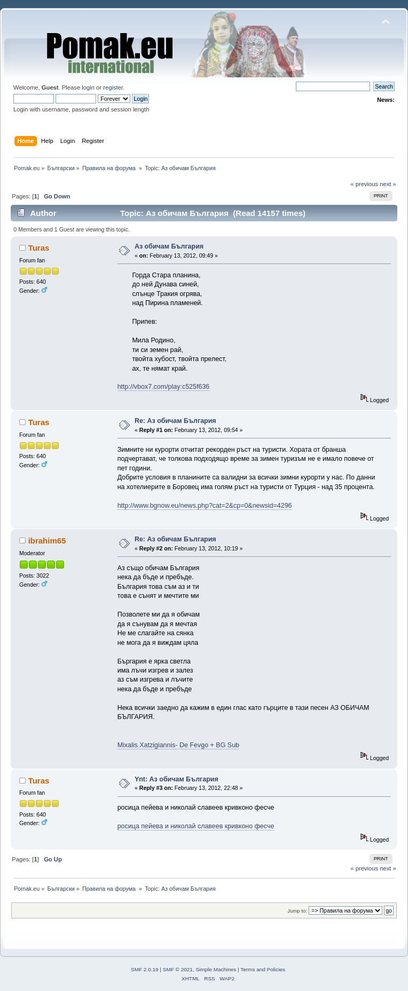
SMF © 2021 (178, 969)
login (88, 87)
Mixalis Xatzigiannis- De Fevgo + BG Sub (178, 745)
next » (388, 184)
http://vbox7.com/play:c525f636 (163, 386)
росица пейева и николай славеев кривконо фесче (195, 826)
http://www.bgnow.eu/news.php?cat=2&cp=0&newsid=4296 (204, 505)
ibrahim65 (47, 540)
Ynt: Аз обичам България (176, 779)
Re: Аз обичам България (175, 421)
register (113, 87)
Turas (39, 247)
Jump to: (297, 911)
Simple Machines (215, 969)
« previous (364, 184)
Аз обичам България (169, 246)
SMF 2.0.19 (145, 969)
